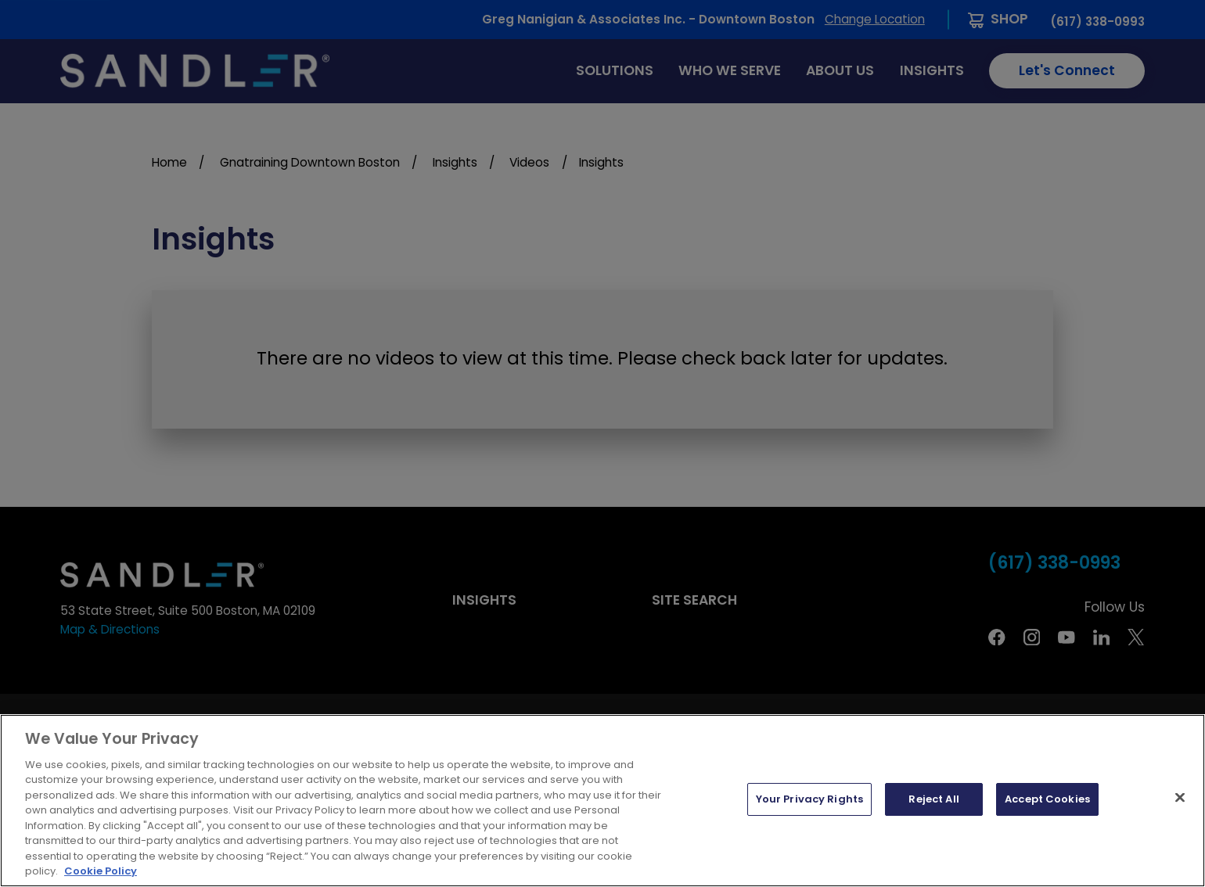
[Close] (1180, 798)
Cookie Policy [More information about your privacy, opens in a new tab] (100, 871)
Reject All (933, 799)
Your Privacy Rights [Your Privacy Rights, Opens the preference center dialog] (809, 799)
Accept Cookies (1047, 799)
